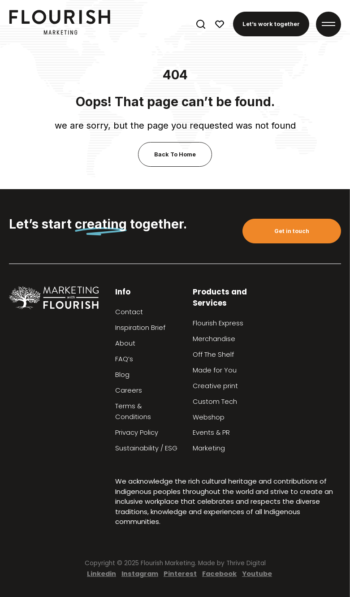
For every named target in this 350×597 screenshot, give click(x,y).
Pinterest (180, 573)
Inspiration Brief (140, 327)
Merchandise (214, 338)
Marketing (209, 448)
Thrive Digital (246, 563)
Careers (128, 390)
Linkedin (101, 573)
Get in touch (291, 231)
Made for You (215, 370)
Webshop (209, 417)
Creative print (215, 385)
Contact (129, 311)
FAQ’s (124, 359)
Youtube (257, 573)
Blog (122, 374)
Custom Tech (215, 401)
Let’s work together (271, 24)
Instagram (139, 573)
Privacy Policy (136, 432)
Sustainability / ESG (146, 448)
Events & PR (211, 432)
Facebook (219, 573)
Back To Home (175, 154)
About (125, 343)
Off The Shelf (213, 354)
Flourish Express (218, 323)
